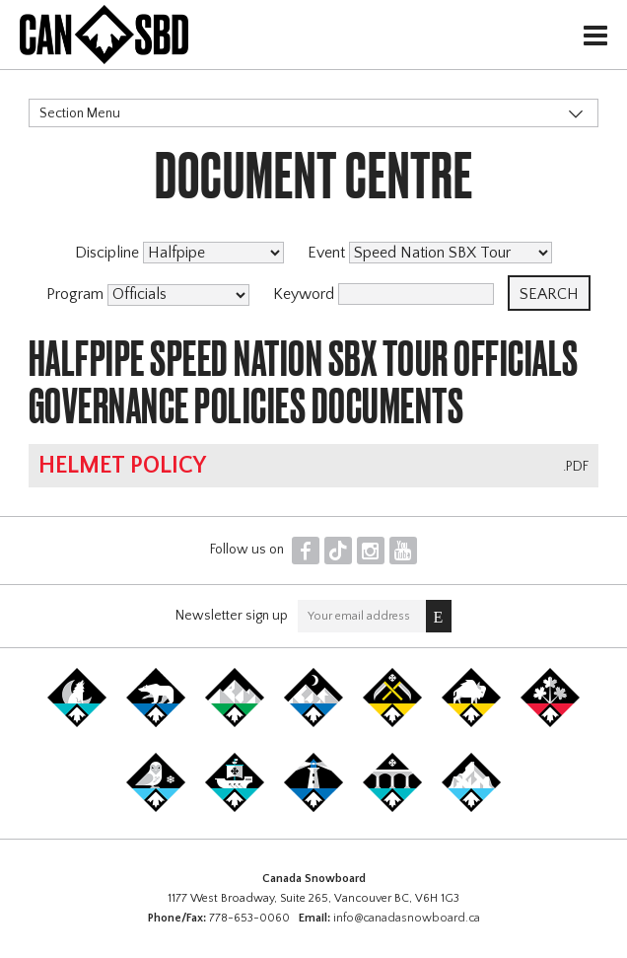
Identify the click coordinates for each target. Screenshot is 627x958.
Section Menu (79, 113)
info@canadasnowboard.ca (406, 918)
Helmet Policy (122, 466)
